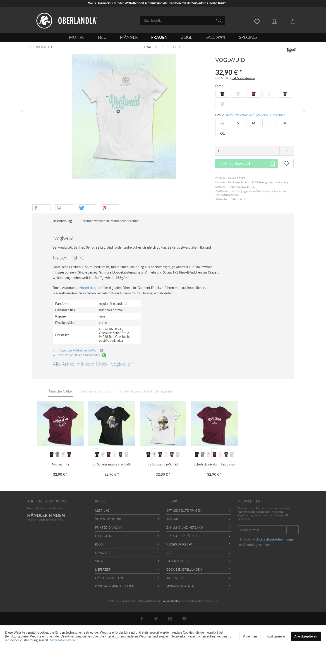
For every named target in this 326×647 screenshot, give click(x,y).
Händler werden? (109, 578)
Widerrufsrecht (179, 544)
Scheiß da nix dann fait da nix (214, 464)
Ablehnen (250, 636)
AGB (169, 553)
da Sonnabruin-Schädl (163, 464)
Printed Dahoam (108, 527)
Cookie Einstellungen (184, 569)
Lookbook (103, 536)
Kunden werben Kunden (114, 586)
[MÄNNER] (128, 37)
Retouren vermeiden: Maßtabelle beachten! (256, 115)
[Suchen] (219, 20)
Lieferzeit (102, 569)
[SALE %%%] (215, 37)
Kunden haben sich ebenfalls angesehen (146, 391)
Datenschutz (177, 561)
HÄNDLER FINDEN (46, 515)
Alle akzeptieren (305, 636)
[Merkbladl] (258, 21)
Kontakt (173, 519)
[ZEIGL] (186, 37)
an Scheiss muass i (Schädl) (112, 464)
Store (99, 561)
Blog (99, 544)
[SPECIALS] (248, 37)
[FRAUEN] (159, 37)
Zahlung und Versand (184, 527)
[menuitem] (182, 20)
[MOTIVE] (76, 37)
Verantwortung (108, 519)
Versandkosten (171, 601)
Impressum (174, 578)
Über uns (102, 510)
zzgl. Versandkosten (243, 78)
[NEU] (102, 37)
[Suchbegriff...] (182, 20)
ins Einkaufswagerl (247, 162)
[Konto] (279, 21)
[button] (41, 208)
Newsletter (104, 553)
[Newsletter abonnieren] (292, 529)
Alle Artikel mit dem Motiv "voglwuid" (92, 364)
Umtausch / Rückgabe (183, 536)
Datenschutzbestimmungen (275, 539)
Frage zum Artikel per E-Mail (78, 350)
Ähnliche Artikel (60, 391)
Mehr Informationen (64, 640)
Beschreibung (62, 221)
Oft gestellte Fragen (183, 510)
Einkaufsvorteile (180, 586)
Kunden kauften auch (96, 391)
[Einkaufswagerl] (296, 21)
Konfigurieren (276, 636)
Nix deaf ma (60, 464)
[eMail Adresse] (262, 529)
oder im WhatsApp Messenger (80, 355)
